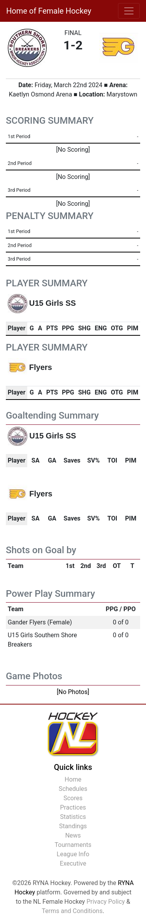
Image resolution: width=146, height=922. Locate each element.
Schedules (73, 788)
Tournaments (73, 844)
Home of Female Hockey (48, 11)
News (73, 835)
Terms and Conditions (72, 911)
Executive (73, 863)
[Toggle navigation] (129, 11)
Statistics (73, 816)
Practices (73, 807)
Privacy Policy (105, 901)
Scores (73, 798)
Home (73, 779)
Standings (73, 826)
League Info (73, 854)
